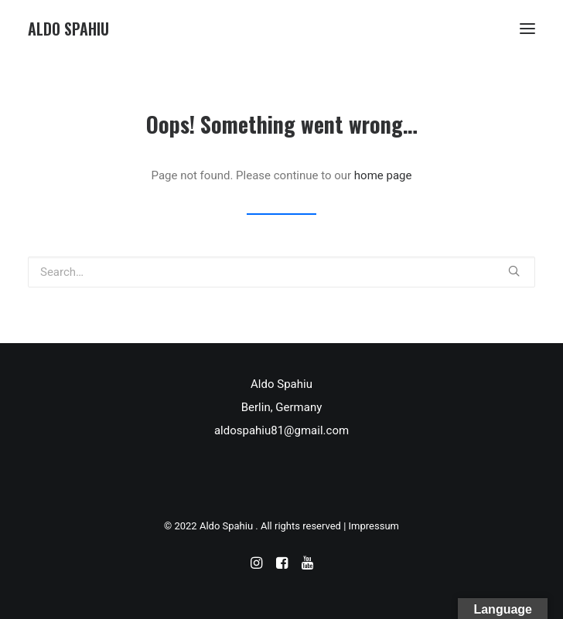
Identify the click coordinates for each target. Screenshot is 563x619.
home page (383, 175)
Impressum (374, 526)
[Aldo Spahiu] (68, 28)
